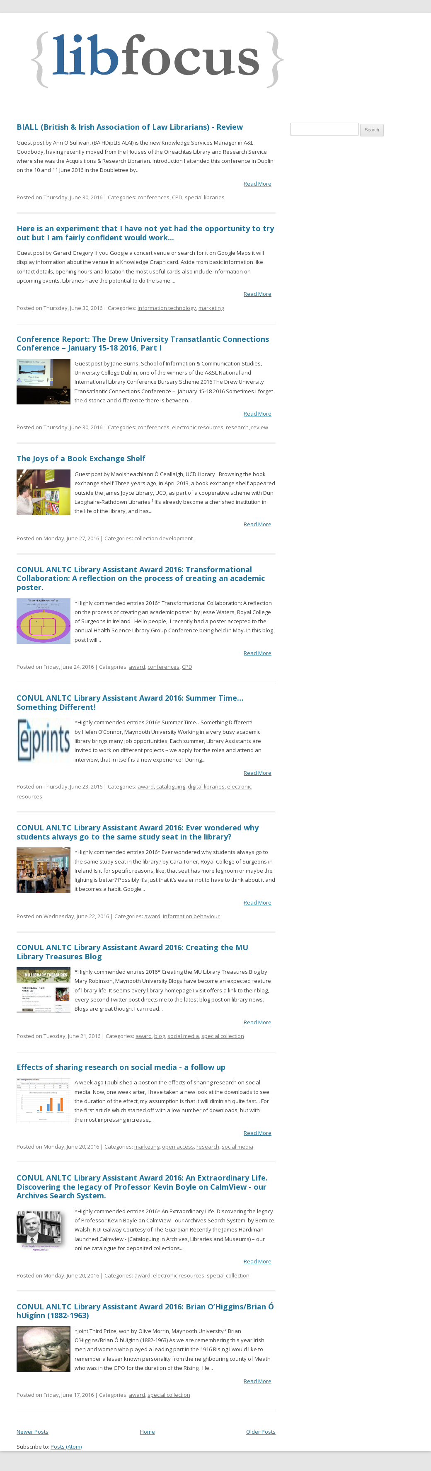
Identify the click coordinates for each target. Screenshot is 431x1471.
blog (159, 1036)
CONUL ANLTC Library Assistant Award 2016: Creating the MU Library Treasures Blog (132, 951)
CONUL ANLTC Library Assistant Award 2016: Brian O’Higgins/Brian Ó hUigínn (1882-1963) (145, 1311)
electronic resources (197, 427)
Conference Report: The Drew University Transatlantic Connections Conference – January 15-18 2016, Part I (143, 343)
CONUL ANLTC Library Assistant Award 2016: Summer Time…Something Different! (130, 702)
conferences (153, 197)
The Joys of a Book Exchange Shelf (81, 458)
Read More (257, 183)
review (259, 427)
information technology (167, 308)
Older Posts (261, 1431)
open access (178, 1146)
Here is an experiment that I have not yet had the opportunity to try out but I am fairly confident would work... (145, 232)
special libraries (205, 197)
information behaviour (191, 916)
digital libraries (206, 786)
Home (147, 1431)
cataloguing (170, 786)
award (137, 666)
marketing (211, 308)
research (237, 427)
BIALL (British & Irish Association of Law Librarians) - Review (130, 127)
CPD (177, 197)
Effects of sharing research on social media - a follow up (121, 1067)
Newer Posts (32, 1431)
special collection (222, 1036)
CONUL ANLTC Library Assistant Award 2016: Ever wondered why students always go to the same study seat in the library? (138, 832)
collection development (163, 538)
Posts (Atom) (66, 1446)
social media (183, 1036)
